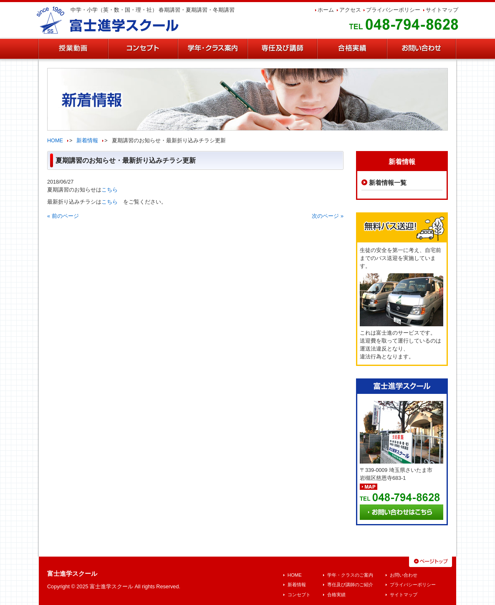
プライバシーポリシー (393, 10)
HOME (55, 141)
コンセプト (299, 594)
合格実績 (336, 594)
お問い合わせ (403, 574)
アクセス (350, 10)
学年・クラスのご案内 (350, 574)
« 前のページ (63, 216)
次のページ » (327, 216)
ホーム (326, 10)
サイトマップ (442, 10)
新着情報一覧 (388, 182)
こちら (109, 190)
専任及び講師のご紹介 (350, 584)
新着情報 (87, 141)
